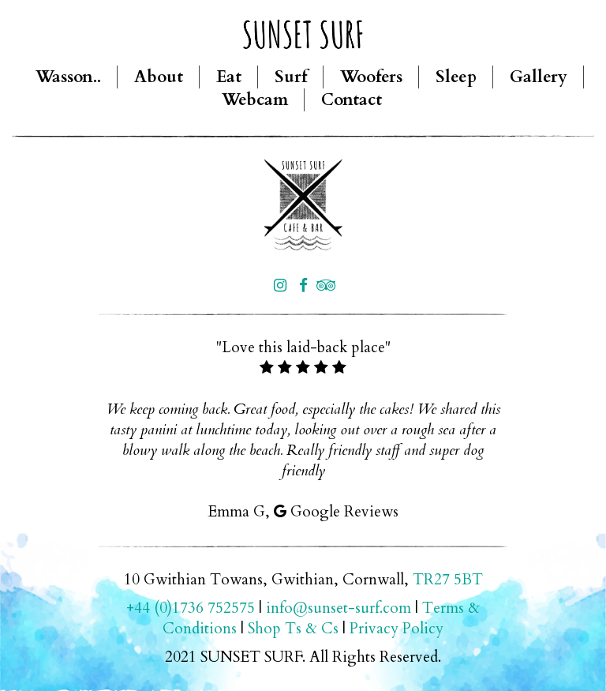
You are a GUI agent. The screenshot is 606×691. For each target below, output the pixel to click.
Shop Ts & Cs (293, 628)
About (158, 77)
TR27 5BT (448, 579)
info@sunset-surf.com (338, 608)
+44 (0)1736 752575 (190, 608)
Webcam (255, 99)
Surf (291, 77)
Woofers (371, 77)
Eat (228, 77)
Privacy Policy (396, 628)
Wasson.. (68, 77)
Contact (351, 99)
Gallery (538, 77)
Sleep (456, 77)
